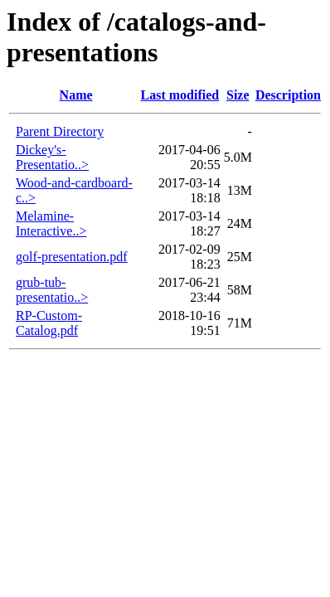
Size (238, 95)
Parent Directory (60, 131)
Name (76, 95)
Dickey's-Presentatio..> (52, 157)
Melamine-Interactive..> (51, 223)
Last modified (180, 95)
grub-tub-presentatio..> (52, 289)
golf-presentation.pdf (72, 257)
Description (288, 95)
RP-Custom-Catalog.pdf (49, 322)
